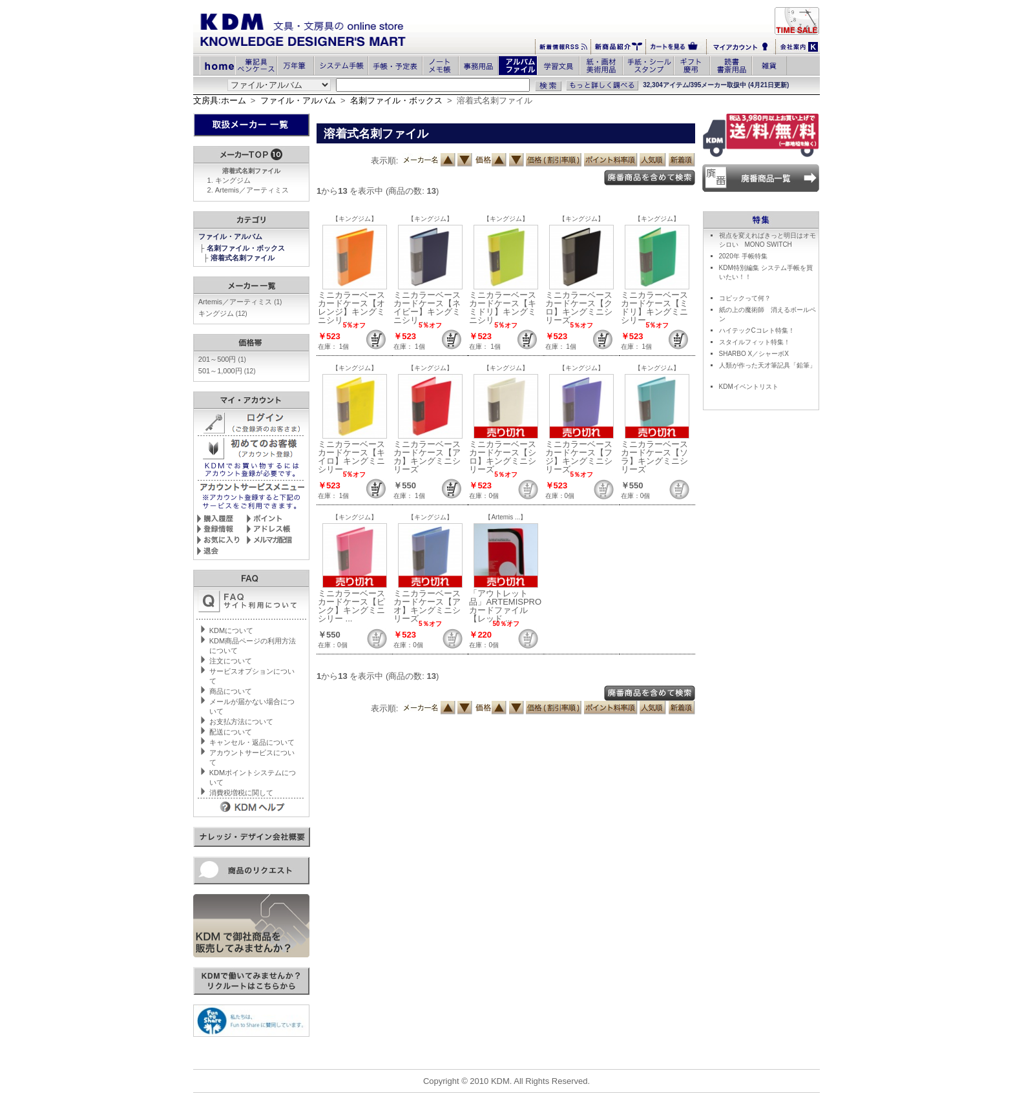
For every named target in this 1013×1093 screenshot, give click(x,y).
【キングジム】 (354, 218)
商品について (230, 691)
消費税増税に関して (241, 792)
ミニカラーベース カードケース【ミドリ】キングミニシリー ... (654, 307)
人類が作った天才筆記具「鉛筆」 (767, 365)
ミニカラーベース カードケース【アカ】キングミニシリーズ (427, 456)
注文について (230, 661)
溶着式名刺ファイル (244, 258)
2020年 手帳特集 (743, 256)
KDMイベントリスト (748, 386)
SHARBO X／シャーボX (754, 353)
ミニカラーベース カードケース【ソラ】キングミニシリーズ (654, 456)
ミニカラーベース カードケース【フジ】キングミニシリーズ (578, 456)
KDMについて (231, 630)
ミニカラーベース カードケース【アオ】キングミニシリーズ (427, 605)
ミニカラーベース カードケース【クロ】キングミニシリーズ (578, 307)
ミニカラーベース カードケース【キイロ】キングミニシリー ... (351, 456)
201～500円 (222, 359)
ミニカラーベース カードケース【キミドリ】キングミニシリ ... (502, 307)
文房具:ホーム (219, 100)
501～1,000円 (227, 371)
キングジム (233, 180)
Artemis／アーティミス (252, 190)
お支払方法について (241, 721)
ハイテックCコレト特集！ (757, 330)
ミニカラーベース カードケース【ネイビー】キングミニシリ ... (427, 307)
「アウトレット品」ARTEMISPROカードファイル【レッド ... (505, 605)
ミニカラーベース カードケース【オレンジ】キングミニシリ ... (351, 307)
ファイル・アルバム (298, 100)
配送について (230, 732)
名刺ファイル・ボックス (396, 100)
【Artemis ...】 (506, 517)
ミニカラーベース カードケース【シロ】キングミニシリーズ (502, 456)
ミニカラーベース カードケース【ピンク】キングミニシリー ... (351, 605)
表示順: (385, 160)
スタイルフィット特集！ (754, 342)
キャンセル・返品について (252, 742)
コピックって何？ (745, 298)
